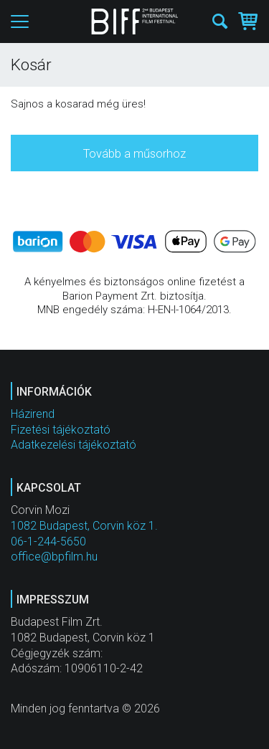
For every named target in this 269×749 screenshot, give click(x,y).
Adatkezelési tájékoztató (73, 445)
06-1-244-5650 (48, 541)
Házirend (33, 414)
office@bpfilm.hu (54, 556)
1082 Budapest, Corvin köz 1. (84, 526)
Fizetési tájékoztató (60, 429)
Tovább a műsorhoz (134, 154)
